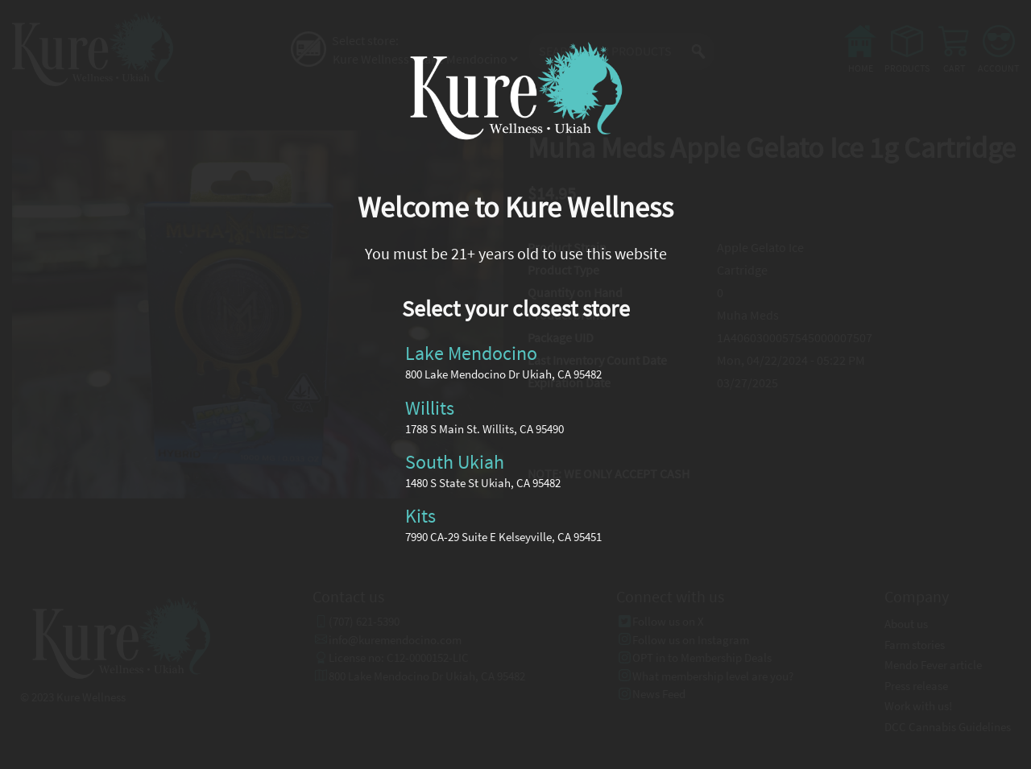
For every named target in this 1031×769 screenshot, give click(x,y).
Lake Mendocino (471, 353)
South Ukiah (454, 461)
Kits (420, 515)
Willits (429, 407)
